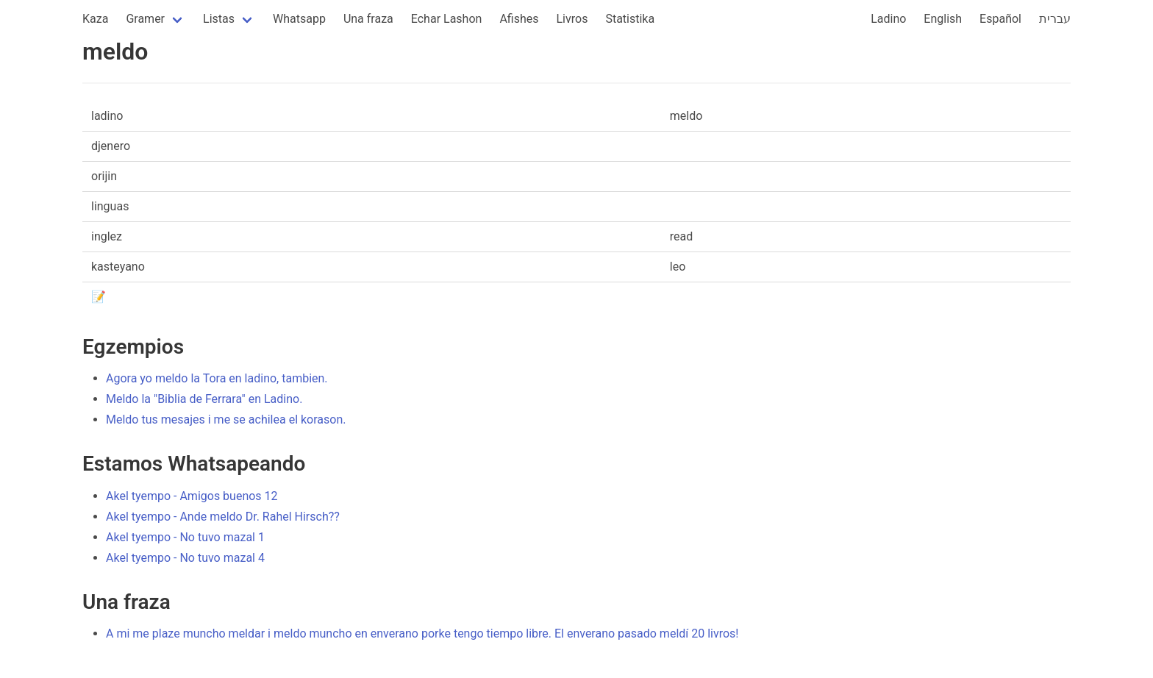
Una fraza (368, 19)
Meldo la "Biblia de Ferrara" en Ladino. (204, 399)
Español (1000, 19)
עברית (1055, 19)
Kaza (95, 19)
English (943, 19)
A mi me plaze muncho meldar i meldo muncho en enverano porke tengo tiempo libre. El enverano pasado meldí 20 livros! (422, 633)
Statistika (629, 19)
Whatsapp (299, 19)
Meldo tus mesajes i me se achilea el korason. (226, 420)
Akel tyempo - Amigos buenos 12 (192, 496)
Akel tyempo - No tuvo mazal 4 (185, 558)
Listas (219, 19)
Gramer (145, 19)
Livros (572, 19)
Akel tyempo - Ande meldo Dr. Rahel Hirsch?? (223, 517)
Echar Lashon (446, 19)
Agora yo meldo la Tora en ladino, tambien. (217, 378)
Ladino (888, 19)
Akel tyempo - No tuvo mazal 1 (185, 537)
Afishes (518, 19)
